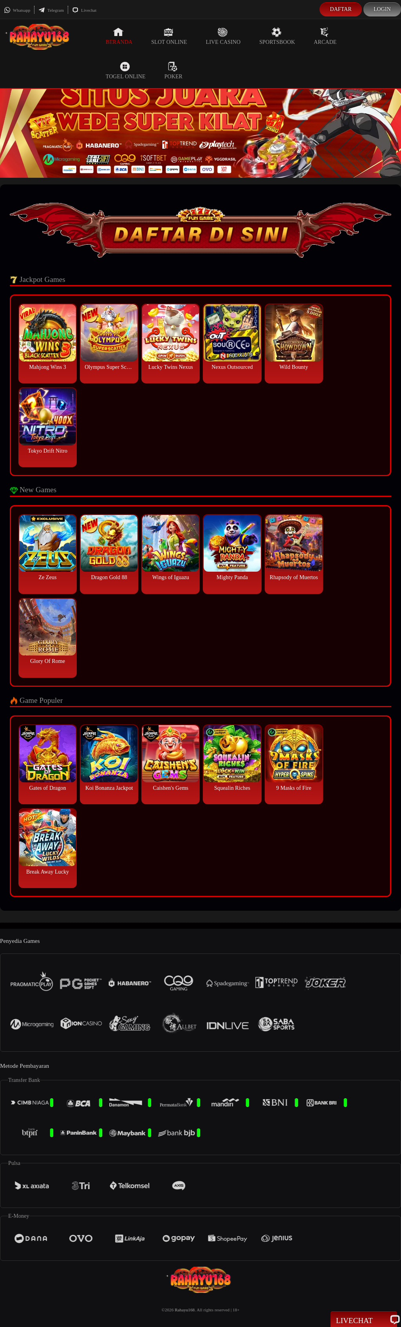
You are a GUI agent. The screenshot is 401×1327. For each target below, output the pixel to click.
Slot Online (169, 36)
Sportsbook (277, 36)
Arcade (325, 36)
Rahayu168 (185, 1309)
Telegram (51, 10)
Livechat (84, 10)
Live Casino (223, 36)
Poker (173, 70)
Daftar (341, 9)
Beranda (119, 36)
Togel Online (126, 70)
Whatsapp (17, 10)
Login (382, 9)
